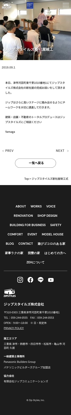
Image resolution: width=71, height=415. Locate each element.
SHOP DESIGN (47, 216)
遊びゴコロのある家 (51, 244)
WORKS (36, 206)
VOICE (50, 206)
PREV (9, 151)
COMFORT (15, 234)
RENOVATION (23, 216)
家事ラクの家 (14, 253)
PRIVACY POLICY (14, 328)
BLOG (10, 244)
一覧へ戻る (36, 163)
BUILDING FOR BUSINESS (28, 225)
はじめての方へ (55, 253)
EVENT (32, 234)
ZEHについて (35, 262)
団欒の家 (34, 253)
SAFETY (55, 225)
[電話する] (48, 5)
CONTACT (25, 244)
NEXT (60, 151)
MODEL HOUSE (52, 234)
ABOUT (21, 206)
